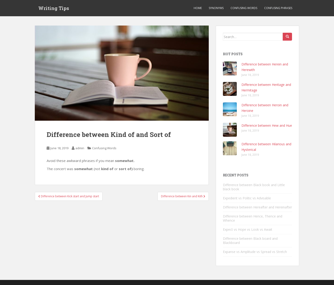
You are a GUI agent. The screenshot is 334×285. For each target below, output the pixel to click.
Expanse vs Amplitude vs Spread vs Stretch (255, 251)
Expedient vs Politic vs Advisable (247, 198)
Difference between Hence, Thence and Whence (252, 218)
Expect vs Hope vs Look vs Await (247, 229)
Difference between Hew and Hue (266, 125)
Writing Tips (53, 8)
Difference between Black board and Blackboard (250, 240)
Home (198, 8)
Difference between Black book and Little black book (254, 187)
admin (79, 148)
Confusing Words (244, 8)
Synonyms (216, 8)
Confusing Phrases (278, 8)
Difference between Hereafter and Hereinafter (257, 207)
